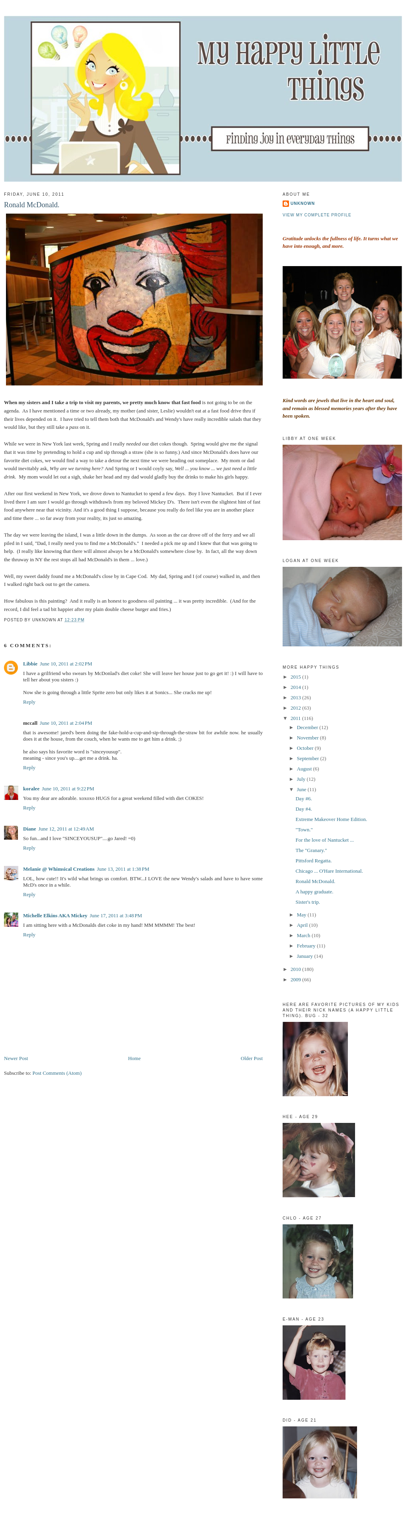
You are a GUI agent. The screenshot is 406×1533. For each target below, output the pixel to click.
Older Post (252, 1058)
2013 (296, 697)
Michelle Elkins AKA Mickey (55, 915)
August (305, 769)
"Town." (303, 830)
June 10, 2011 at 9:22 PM (68, 789)
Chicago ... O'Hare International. (329, 871)
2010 (296, 969)
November (308, 738)
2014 (296, 687)
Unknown (303, 203)
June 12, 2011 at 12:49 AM (66, 829)
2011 (296, 718)
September (308, 758)
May (302, 915)
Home (134, 1058)
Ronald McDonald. (31, 205)
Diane (29, 829)
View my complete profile (317, 215)
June (302, 789)
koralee (31, 789)
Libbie (30, 664)
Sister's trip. (307, 902)
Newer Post (16, 1058)
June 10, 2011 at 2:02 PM (66, 664)
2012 (296, 708)
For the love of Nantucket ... (324, 840)
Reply (29, 702)
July (302, 779)
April (303, 925)
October (306, 748)
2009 (296, 979)
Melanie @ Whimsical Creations (59, 869)
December (308, 727)
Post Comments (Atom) (57, 1073)
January (305, 956)
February (307, 946)
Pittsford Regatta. (313, 861)
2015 (296, 677)
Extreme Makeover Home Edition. (331, 819)
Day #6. (303, 799)
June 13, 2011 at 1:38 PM (123, 869)
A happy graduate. (314, 892)
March (304, 935)
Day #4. (303, 809)
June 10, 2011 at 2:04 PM (66, 723)
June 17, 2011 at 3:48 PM (116, 915)
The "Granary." (311, 850)
